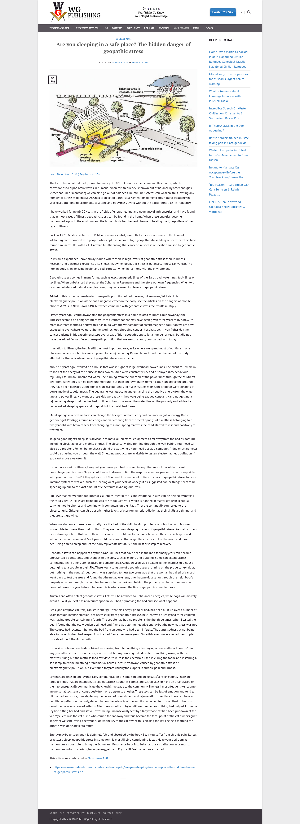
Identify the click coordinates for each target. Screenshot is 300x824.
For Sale (149, 28)
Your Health (181, 28)
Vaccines (164, 28)
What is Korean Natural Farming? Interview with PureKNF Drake (225, 96)
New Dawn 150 (98, 758)
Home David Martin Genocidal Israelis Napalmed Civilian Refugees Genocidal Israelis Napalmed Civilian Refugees (228, 59)
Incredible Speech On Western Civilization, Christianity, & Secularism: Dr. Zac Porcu (228, 113)
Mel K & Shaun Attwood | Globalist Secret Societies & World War (227, 207)
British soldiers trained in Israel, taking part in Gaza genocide (229, 140)
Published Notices (88, 28)
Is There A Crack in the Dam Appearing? (227, 128)
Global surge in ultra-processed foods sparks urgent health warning (229, 79)
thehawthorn (140, 62)
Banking (117, 28)
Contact (108, 813)
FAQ (62, 813)
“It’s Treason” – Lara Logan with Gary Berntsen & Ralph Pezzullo (229, 189)
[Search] (248, 12)
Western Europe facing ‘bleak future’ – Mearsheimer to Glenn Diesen (229, 155)
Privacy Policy (76, 813)
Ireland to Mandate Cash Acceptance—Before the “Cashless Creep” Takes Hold (227, 172)
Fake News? (133, 28)
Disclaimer (93, 813)
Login (209, 28)
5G (106, 28)
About (53, 813)
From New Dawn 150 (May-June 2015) (74, 174)
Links (197, 28)
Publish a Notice (61, 28)
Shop (119, 813)
